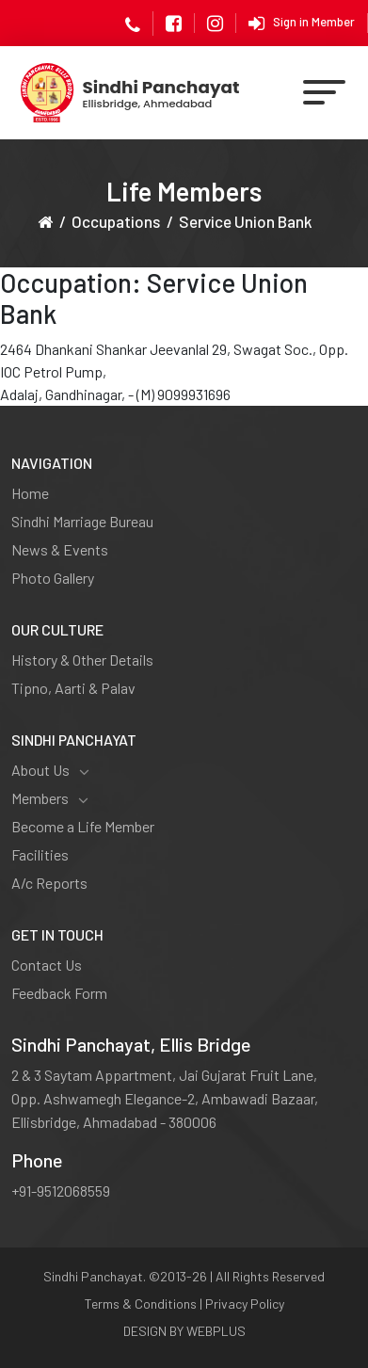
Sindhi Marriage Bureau (82, 521)
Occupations (116, 221)
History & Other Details (82, 659)
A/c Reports (49, 883)
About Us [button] (50, 770)
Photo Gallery (52, 578)
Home (30, 493)
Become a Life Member (82, 826)
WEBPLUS (216, 1331)
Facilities (40, 854)
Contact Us (46, 965)
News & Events (59, 549)
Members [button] (49, 798)
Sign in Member (301, 23)
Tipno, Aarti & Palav (73, 688)
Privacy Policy (244, 1304)
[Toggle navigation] (324, 93)
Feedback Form (59, 993)
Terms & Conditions (141, 1304)
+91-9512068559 (60, 1190)
